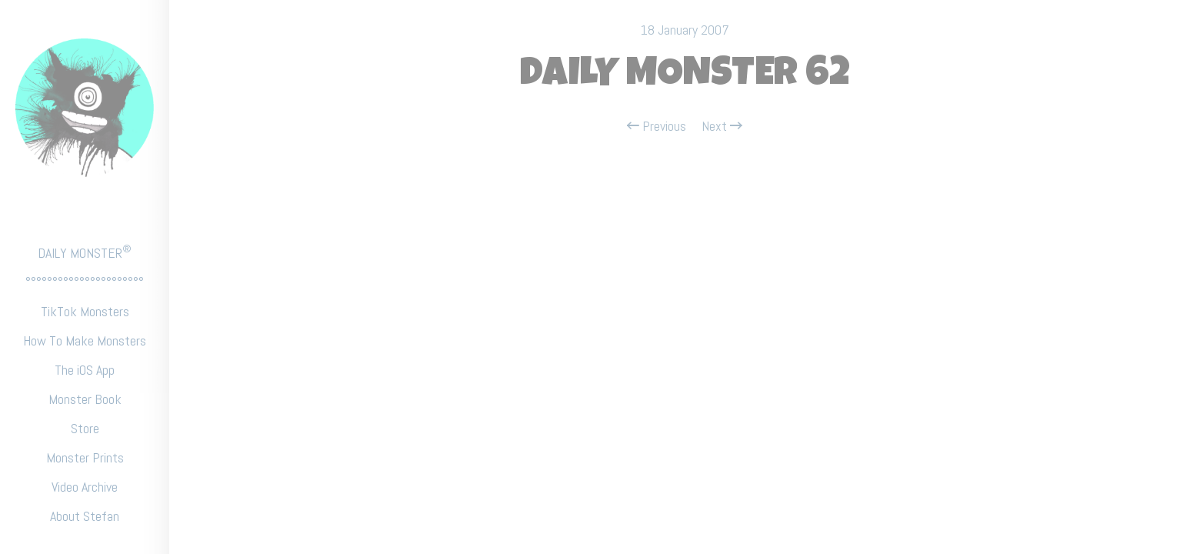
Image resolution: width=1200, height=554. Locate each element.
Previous (656, 126)
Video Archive (85, 487)
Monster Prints (85, 457)
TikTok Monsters (85, 311)
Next (722, 126)
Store (85, 428)
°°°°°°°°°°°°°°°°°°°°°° (84, 282)
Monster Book (85, 399)
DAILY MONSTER (85, 252)
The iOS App (85, 370)
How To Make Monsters (84, 340)
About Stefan (84, 516)
